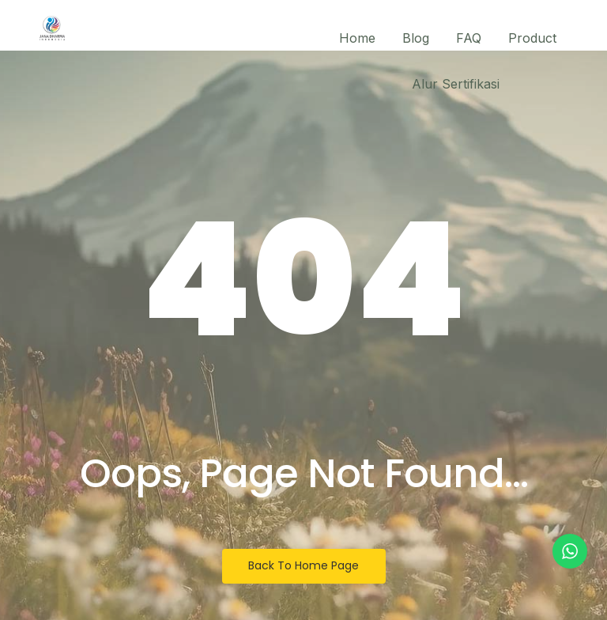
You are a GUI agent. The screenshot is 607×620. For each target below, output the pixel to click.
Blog (415, 38)
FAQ (468, 38)
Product (532, 38)
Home (357, 38)
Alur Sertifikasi (456, 84)
